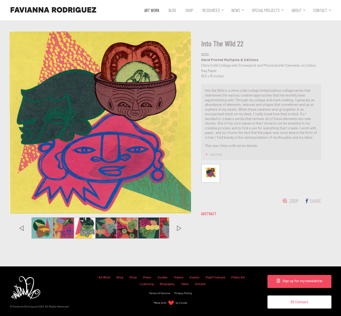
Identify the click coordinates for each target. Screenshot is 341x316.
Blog (172, 10)
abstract (209, 213)
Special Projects (266, 10)
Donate (200, 284)
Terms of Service (159, 293)
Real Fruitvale (215, 277)
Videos (179, 277)
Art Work (151, 10)
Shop (189, 10)
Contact (320, 10)
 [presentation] (21, 228)
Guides (162, 277)
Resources (211, 10)
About (296, 10)
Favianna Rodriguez (53, 10)
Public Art (238, 277)
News (236, 10)
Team (185, 284)
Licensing (147, 284)
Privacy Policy (183, 293)
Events (195, 277)
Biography (167, 284)
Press (147, 277)
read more (216, 154)
